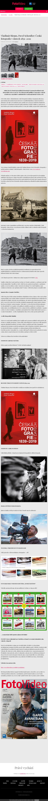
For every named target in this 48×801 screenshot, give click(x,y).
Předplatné (22, 783)
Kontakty (42, 783)
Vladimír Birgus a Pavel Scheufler (13, 84)
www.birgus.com (5, 171)
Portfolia (13, 783)
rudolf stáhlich (21, 86)
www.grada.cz (36, 169)
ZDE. (36, 277)
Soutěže (23, 781)
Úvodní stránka (4, 14)
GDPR (28, 785)
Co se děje (11, 14)
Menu (3, 11)
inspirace (3, 84)
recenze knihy (25, 84)
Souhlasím (37, 800)
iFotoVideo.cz (19, 8)
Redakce (16, 41)
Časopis (5, 783)
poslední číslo (23, 773)
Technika (31, 781)
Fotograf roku (28, 8)
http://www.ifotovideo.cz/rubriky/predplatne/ (13, 667)
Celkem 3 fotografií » (7, 79)
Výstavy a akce (32, 783)
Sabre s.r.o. (28, 795)
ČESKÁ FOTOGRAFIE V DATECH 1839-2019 (36, 84)
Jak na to (39, 781)
